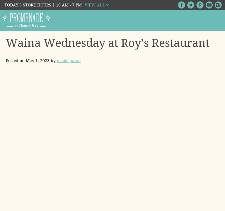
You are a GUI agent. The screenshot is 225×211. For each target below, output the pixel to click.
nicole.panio (69, 60)
